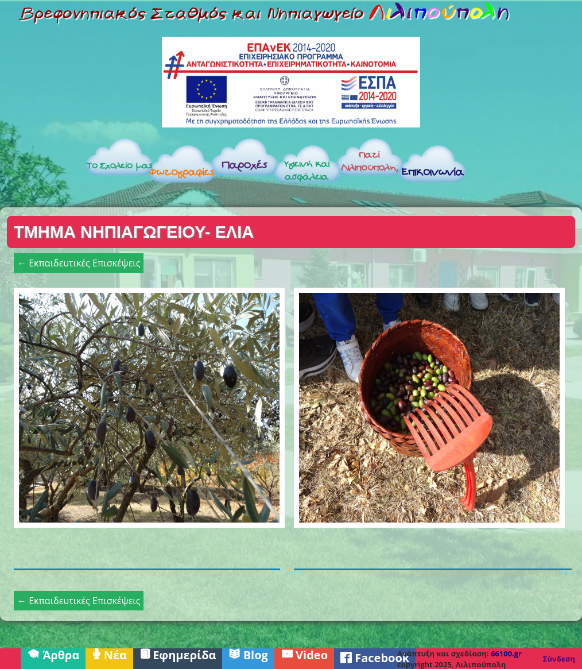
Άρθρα (53, 654)
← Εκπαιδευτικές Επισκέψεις (78, 263)
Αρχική (41, 167)
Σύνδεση (559, 658)
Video (304, 654)
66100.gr (506, 653)
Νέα (109, 654)
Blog (247, 654)
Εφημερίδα (177, 654)
